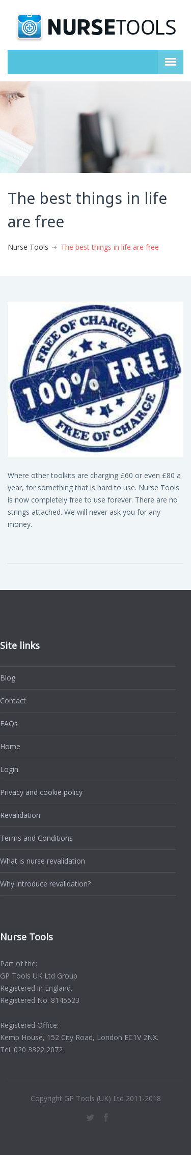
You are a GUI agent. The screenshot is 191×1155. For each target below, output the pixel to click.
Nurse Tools (28, 247)
